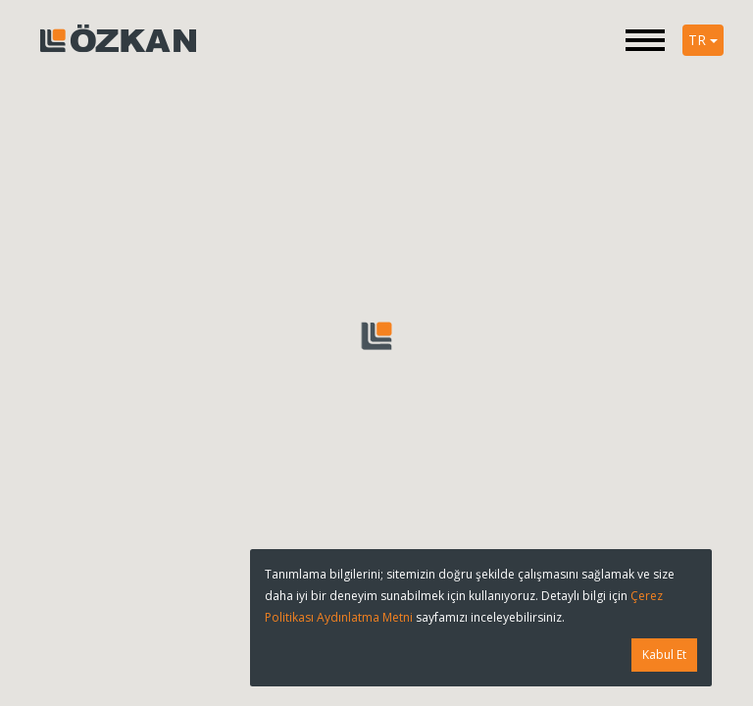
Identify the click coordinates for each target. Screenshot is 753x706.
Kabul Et (664, 654)
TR (703, 39)
